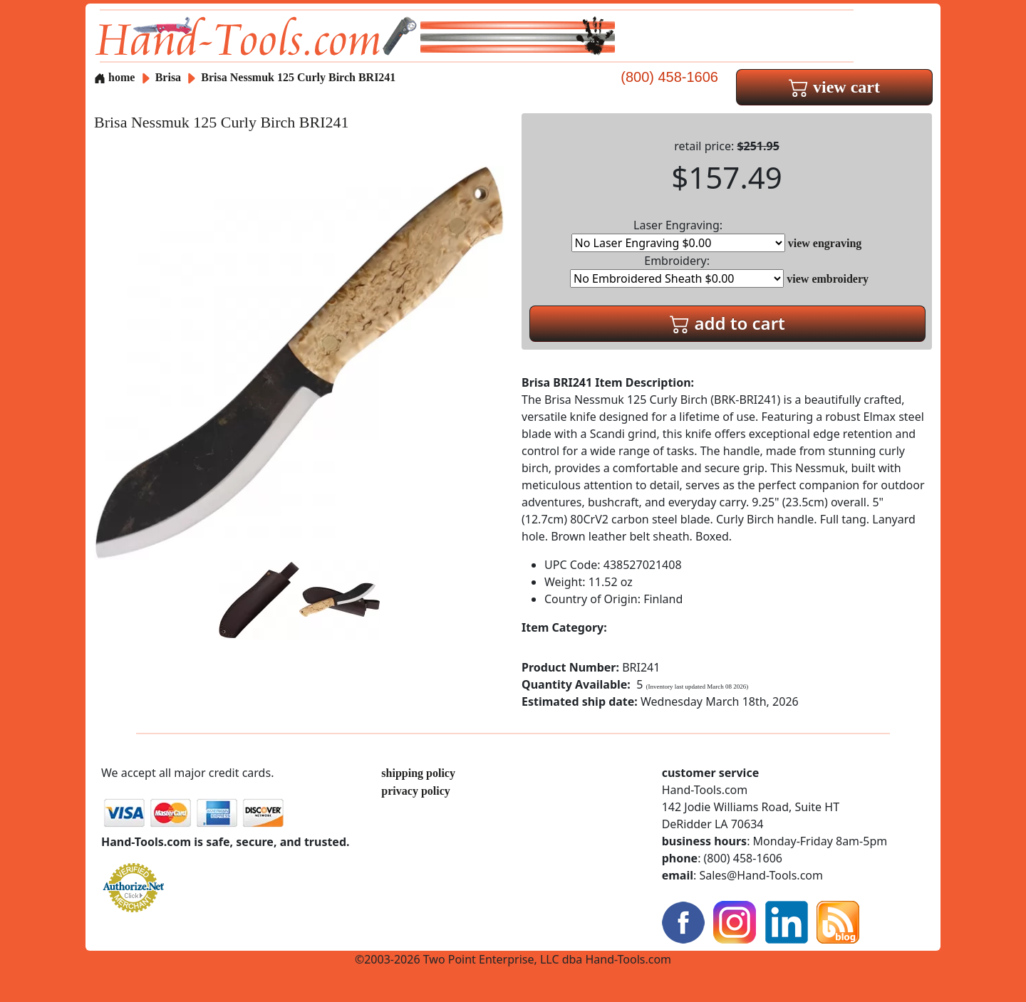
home (114, 77)
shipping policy (418, 773)
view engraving (825, 243)
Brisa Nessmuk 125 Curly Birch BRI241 (298, 77)
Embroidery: (677, 270)
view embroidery (828, 279)
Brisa (169, 77)
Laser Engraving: (678, 234)
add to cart (727, 323)
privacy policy (415, 791)
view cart (834, 87)
